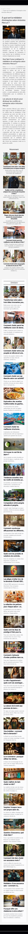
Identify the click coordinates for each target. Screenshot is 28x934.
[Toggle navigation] (2, 2)
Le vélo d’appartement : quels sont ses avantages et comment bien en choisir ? (14, 683)
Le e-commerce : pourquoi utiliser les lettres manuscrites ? (13, 759)
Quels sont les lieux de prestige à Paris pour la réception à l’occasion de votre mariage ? (13, 633)
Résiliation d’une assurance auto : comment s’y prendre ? (14, 886)
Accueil (3, 9)
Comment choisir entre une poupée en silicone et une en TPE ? (14, 265)
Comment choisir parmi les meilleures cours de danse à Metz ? (14, 241)
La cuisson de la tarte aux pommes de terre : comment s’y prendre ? (13, 708)
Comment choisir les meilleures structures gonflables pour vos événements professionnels (14, 430)
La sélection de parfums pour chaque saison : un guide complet (12, 607)
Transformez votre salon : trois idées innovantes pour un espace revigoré (14, 168)
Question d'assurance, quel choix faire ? (14, 834)
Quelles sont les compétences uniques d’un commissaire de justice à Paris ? (14, 192)
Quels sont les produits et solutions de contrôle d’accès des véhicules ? (13, 556)
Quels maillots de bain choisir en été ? (12, 783)
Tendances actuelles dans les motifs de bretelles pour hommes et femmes (14, 480)
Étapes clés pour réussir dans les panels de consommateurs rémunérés (14, 217)
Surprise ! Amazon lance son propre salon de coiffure (12, 810)
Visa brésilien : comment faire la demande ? (13, 732)
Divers (8, 9)
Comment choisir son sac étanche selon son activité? (14, 377)
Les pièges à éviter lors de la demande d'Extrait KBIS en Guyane (13, 581)
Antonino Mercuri (11, 67)
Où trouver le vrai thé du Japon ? (13, 453)
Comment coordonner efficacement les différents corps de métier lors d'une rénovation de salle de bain (14, 532)
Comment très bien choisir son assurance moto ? (13, 859)
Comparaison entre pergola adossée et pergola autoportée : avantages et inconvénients (14, 506)
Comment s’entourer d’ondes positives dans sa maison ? (13, 657)
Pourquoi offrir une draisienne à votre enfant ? (13, 910)
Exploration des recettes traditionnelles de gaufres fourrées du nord (13, 404)
